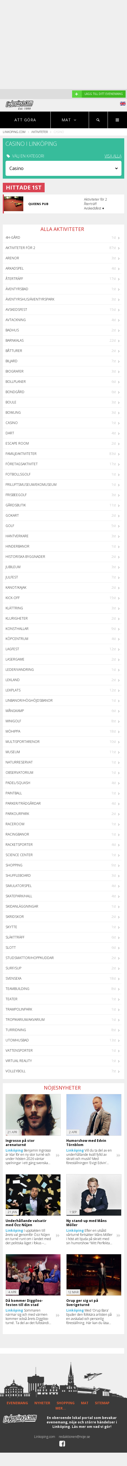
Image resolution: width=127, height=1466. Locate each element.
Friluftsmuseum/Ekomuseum (31, 484)
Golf (10, 525)
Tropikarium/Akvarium (25, 1019)
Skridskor (15, 916)
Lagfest (12, 649)
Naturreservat (19, 762)
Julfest (12, 577)
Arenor (12, 258)
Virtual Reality (19, 1060)
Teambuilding (17, 988)
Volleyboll (16, 1071)
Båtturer (14, 350)
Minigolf (13, 721)
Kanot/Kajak (16, 587)
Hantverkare (17, 536)
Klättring (14, 608)
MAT (84, 1403)
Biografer (15, 371)
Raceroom (15, 824)
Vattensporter (19, 1050)
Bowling (13, 412)
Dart (10, 433)
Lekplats (13, 690)
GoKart (12, 515)
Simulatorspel (19, 885)
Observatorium (19, 772)
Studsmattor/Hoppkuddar (30, 957)
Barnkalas (15, 340)
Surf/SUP (13, 968)
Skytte (11, 927)
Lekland (13, 679)
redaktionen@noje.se (74, 1436)
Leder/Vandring (20, 669)
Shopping (14, 865)
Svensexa (13, 978)
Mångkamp (15, 710)
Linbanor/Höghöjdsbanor (29, 700)
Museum (13, 752)
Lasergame (15, 659)
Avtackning (16, 319)
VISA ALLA (113, 156)
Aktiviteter (39, 132)
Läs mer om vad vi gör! (91, 1426)
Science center (19, 855)
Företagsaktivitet (22, 464)
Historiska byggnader (25, 556)
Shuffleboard (18, 875)
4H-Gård (13, 237)
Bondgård (15, 392)
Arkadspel (15, 268)
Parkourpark (17, 813)
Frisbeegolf (16, 494)
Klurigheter (17, 618)
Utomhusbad (17, 1040)
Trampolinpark (19, 1009)
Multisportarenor (23, 741)
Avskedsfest (16, 309)
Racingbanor (17, 834)
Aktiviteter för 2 (20, 247)
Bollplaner (16, 381)
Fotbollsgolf (18, 474)
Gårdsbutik (16, 505)
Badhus (12, 330)
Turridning (16, 1030)
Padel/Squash (18, 782)
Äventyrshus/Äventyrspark (30, 299)
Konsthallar (17, 628)
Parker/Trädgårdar (23, 803)
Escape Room (17, 443)
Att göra (25, 119)
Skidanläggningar (22, 906)
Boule (11, 402)
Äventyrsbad (17, 289)
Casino (12, 422)
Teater (11, 999)
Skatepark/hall (19, 896)
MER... (60, 1408)
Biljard (11, 361)
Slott (11, 947)
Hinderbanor (17, 546)
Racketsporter (19, 844)
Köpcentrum (17, 638)
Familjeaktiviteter (21, 453)
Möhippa (13, 731)
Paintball (14, 793)
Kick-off (13, 597)
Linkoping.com (14, 132)
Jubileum (13, 567)
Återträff (14, 278)
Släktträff (15, 937)
